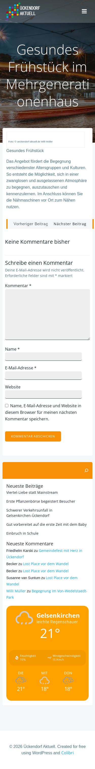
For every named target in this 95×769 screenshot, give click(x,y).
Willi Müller (16, 590)
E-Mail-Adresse (20, 368)
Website (13, 387)
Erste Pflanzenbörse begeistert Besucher (40, 501)
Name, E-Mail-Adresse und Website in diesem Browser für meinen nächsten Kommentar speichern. (43, 412)
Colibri (67, 753)
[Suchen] (86, 470)
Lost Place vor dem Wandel (46, 563)
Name (12, 349)
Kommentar (18, 285)
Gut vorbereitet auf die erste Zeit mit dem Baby (46, 524)
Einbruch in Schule (22, 533)
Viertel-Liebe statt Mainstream (32, 492)
